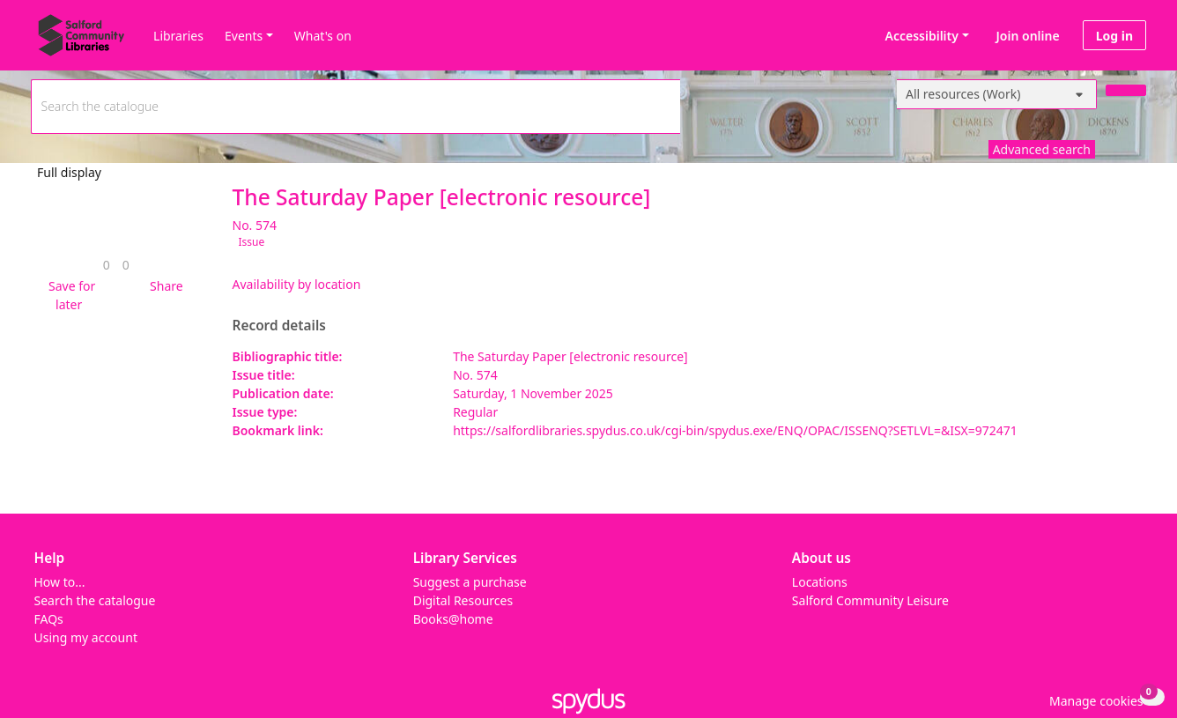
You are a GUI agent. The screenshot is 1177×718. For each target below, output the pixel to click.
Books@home (453, 619)
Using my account (85, 637)
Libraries (178, 35)
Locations (820, 582)
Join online (1028, 35)
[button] (69, 295)
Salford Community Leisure (870, 600)
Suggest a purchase (470, 582)
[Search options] (997, 94)
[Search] (1126, 90)
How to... (59, 582)
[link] (106, 264)
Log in (1114, 35)
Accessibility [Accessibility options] (919, 35)
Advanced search (1042, 149)
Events (244, 35)
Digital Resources (463, 600)
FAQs (48, 619)
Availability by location (297, 284)
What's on (323, 35)
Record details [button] (279, 326)
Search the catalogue (95, 600)
